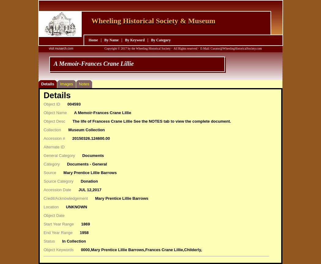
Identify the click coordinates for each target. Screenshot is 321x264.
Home (93, 40)
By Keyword (134, 40)
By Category (160, 40)
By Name (111, 40)
